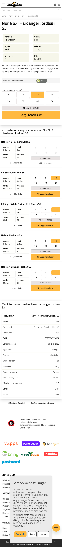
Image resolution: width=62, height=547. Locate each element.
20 (8, 101)
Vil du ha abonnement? (12, 80)
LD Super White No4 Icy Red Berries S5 (21, 204)
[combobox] (29, 10)
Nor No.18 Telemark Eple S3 (15, 142)
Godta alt (20, 534)
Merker (4, 16)
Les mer (43, 534)
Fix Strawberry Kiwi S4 (12, 172)
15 (52, 94)
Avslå (32, 534)
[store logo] (14, 4)
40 (37, 101)
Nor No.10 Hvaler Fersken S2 (16, 267)
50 (52, 101)
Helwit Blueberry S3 (11, 235)
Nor (10, 16)
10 (37, 94)
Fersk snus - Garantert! (17, 403)
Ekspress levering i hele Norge (44, 403)
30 (23, 101)
